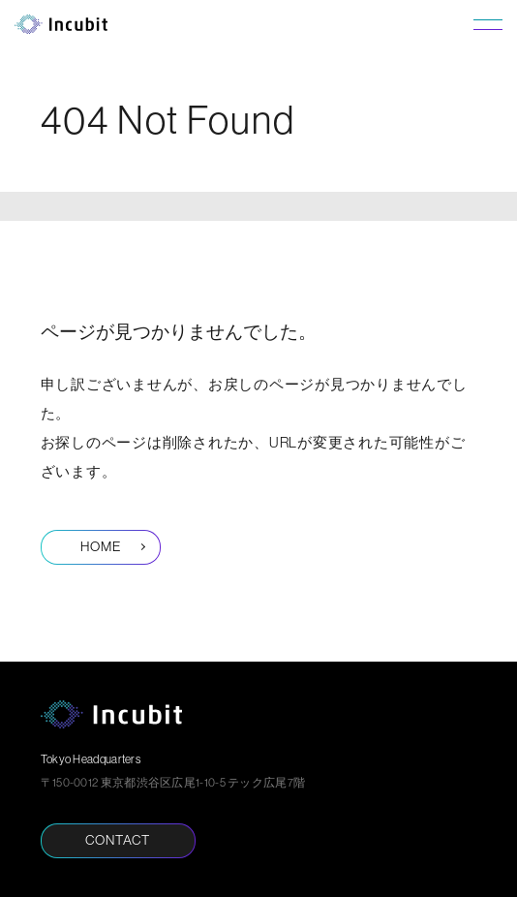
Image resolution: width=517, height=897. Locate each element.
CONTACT (118, 840)
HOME (100, 546)
